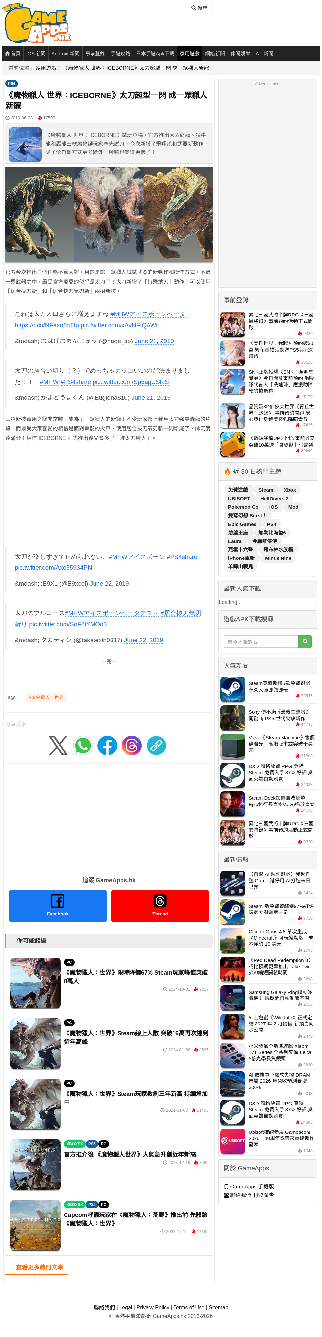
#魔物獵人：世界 (46, 697)
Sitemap (218, 1307)
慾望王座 (238, 532)
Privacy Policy (152, 1307)
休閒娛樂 (240, 53)
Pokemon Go (244, 507)
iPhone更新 (242, 558)
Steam (266, 490)
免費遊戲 (238, 490)
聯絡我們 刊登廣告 (249, 1195)
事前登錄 (95, 53)
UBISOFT (239, 498)
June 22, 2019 (109, 583)
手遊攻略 (120, 53)
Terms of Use (189, 1307)
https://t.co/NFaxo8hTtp (47, 325)
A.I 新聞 (264, 53)
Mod (293, 507)
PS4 (11, 83)
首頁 (13, 53)
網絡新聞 (215, 53)
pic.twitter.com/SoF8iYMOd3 (68, 624)
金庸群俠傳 (264, 541)
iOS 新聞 (36, 53)
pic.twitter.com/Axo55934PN (53, 567)
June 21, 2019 (154, 341)
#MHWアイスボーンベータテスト (112, 613)
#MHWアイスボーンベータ (147, 314)
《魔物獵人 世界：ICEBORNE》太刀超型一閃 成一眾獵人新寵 (136, 68)
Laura (235, 541)
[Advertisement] (103, 495)
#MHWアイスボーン (137, 556)
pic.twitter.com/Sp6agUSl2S (131, 381)
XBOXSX (75, 1144)
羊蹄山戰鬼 (240, 566)
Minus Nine (278, 558)
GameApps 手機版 (249, 1186)
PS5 (92, 1144)
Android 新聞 (65, 53)
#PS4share (76, 381)
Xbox (290, 490)
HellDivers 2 (274, 498)
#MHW (49, 381)
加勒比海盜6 (272, 532)
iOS (274, 507)
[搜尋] (148, 8)
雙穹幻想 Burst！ (247, 515)
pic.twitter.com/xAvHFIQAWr (119, 325)
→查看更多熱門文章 (36, 1267)
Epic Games (243, 524)
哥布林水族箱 (278, 549)
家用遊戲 (190, 53)
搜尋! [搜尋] (200, 8)
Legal (125, 1307)
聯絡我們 (104, 1307)
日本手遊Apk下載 (155, 53)
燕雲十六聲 (241, 549)
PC (69, 962)
